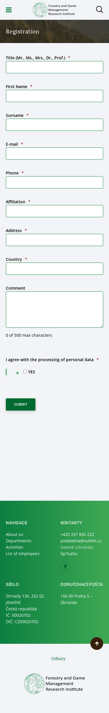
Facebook (70, 568)
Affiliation (18, 201)
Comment (15, 288)
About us (14, 534)
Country (16, 259)
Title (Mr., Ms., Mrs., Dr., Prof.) (38, 57)
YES (31, 372)
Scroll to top (96, 643)
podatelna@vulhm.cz (80, 540)
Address (16, 230)
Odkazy (58, 658)
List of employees (23, 553)
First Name (19, 86)
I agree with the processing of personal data (52, 359)
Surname (17, 115)
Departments (18, 540)
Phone (15, 173)
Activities (14, 547)
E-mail (14, 144)
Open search (99, 9)
